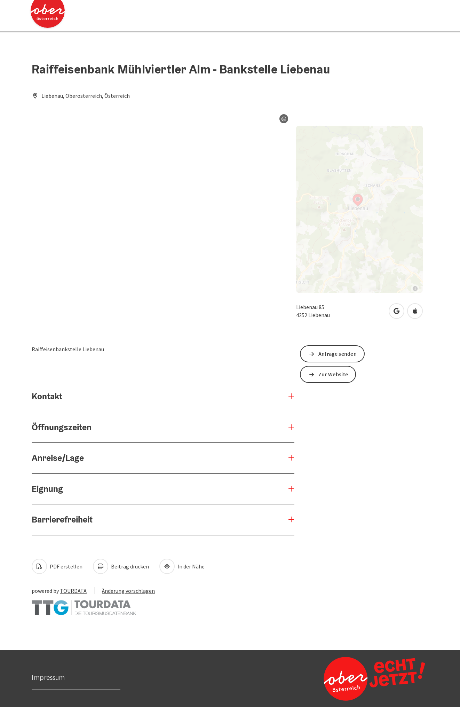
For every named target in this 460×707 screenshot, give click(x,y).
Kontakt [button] (47, 396)
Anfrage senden (337, 353)
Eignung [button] (47, 488)
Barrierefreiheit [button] (62, 519)
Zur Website (333, 374)
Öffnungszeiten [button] (62, 427)
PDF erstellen (57, 566)
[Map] (359, 209)
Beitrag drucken (121, 566)
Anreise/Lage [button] (58, 457)
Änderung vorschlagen (128, 590)
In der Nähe (182, 566)
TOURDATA (73, 590)
